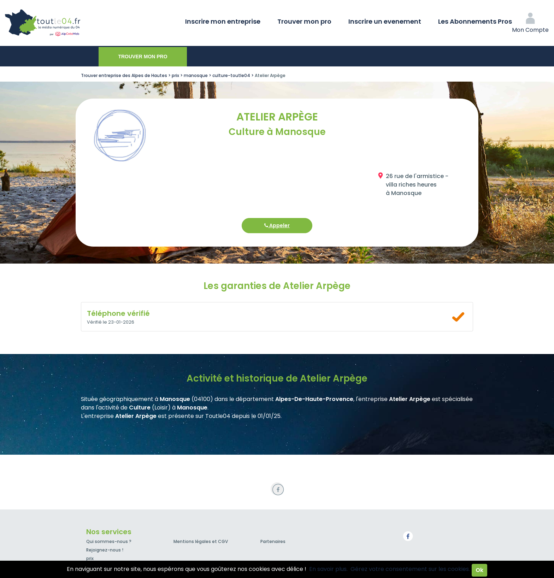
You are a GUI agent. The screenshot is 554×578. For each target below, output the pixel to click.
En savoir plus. (328, 569)
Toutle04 (71, 23)
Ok (479, 570)
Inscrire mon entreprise (222, 21)
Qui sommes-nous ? (108, 541)
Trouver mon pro (304, 21)
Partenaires (272, 541)
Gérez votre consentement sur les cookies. (410, 569)
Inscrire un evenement (384, 21)
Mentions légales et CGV (200, 541)
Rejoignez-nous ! (104, 550)
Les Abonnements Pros (475, 21)
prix (90, 558)
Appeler (277, 225)
